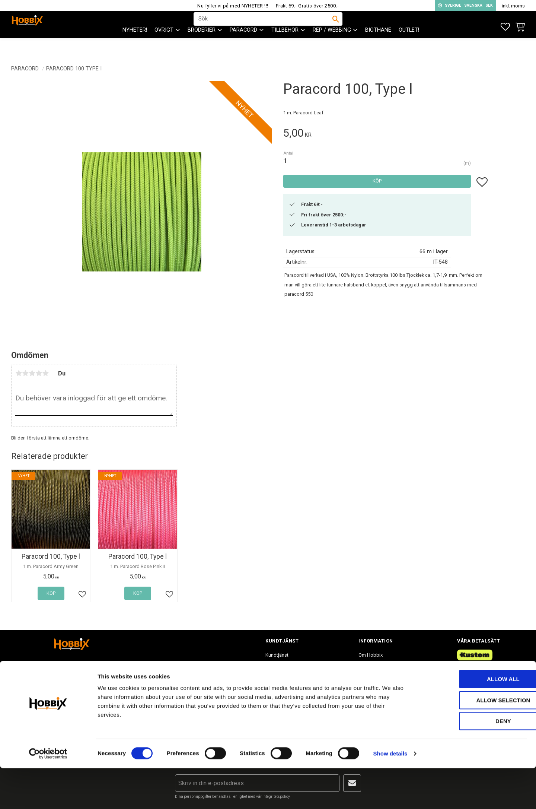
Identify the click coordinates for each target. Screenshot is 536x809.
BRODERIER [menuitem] (202, 45)
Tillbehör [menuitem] (285, 45)
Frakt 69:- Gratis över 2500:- (307, 6)
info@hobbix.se (161, 697)
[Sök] (336, 26)
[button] (505, 27)
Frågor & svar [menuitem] (372, 668)
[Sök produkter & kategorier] (263, 26)
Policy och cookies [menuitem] (285, 694)
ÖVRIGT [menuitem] (163, 45)
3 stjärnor (32, 373)
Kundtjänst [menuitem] (276, 655)
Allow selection (474, 741)
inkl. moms (513, 6)
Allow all (473, 720)
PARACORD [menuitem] (243, 45)
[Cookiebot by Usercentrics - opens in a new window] (48, 794)
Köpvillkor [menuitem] (276, 681)
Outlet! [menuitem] (409, 45)
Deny (474, 762)
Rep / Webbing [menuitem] (332, 45)
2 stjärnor (25, 373)
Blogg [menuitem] (364, 694)
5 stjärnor (45, 373)
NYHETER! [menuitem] (134, 45)
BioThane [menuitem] (378, 45)
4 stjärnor (38, 373)
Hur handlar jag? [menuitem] (282, 668)
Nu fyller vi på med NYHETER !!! (232, 6)
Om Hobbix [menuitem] (370, 655)
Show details (390, 794)
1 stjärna (18, 373)
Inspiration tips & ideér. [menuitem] (383, 681)
